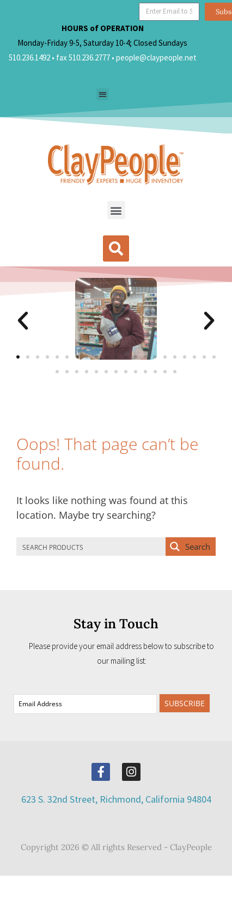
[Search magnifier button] (191, 546)
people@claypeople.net (156, 57)
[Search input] (91, 546)
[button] (102, 94)
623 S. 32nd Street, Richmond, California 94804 (116, 799)
